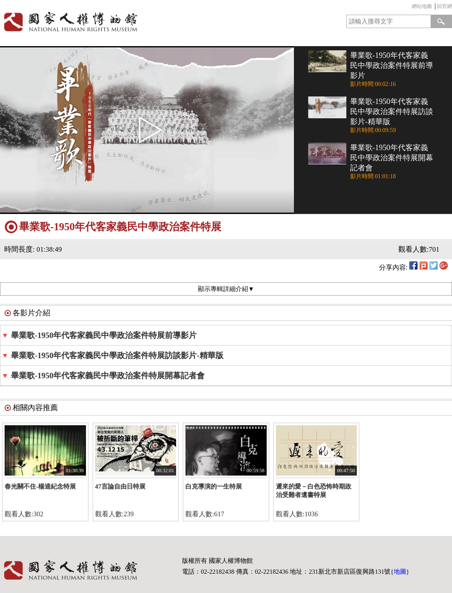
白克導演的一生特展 (213, 486)
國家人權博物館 (110, 21)
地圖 (400, 571)
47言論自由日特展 (120, 486)
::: (409, 7)
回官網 (444, 6)
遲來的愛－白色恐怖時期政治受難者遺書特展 (313, 490)
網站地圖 (422, 6)
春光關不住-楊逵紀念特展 (40, 486)
